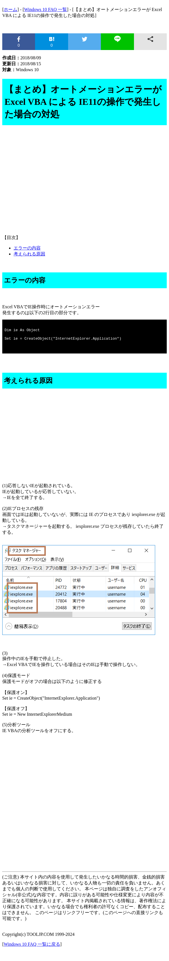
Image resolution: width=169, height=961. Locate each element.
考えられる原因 (29, 253)
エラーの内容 (27, 248)
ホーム (10, 9)
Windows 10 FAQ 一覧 (45, 9)
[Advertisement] (84, 185)
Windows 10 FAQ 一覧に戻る (32, 951)
